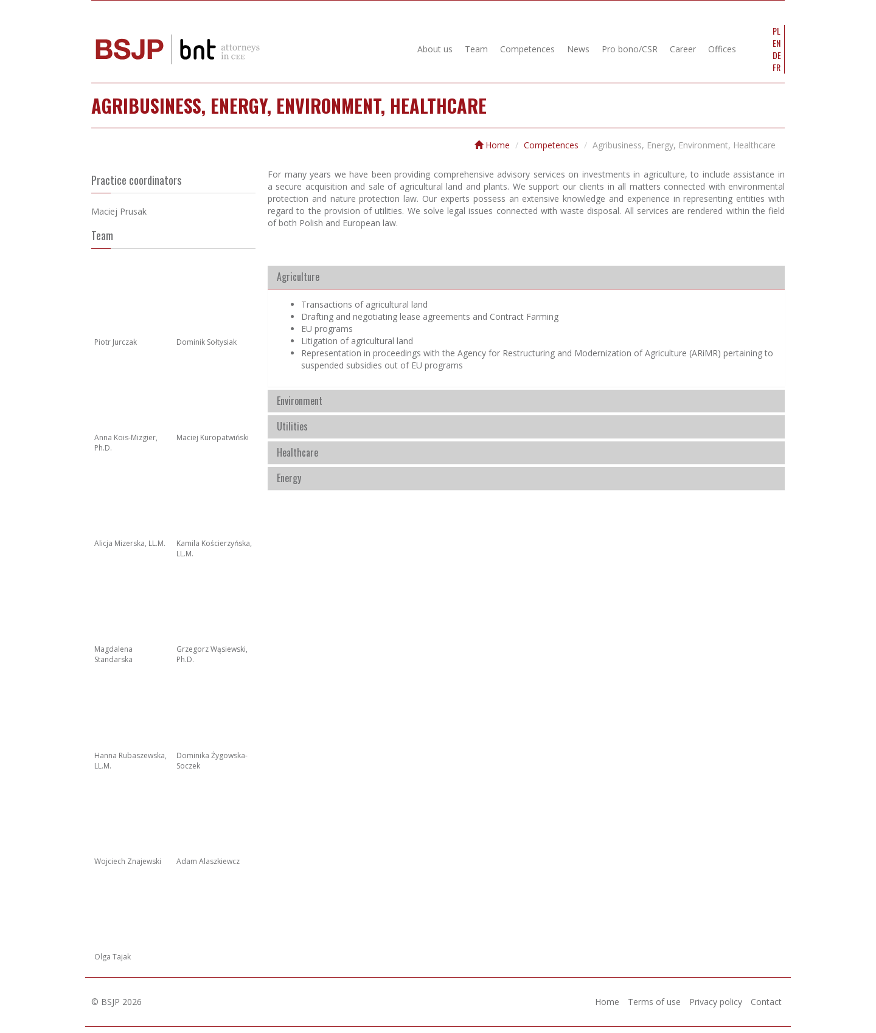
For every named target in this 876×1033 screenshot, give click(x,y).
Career (683, 49)
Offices (722, 49)
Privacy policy (715, 1001)
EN (776, 43)
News (578, 49)
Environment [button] (299, 401)
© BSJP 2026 (116, 1001)
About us (435, 49)
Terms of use (654, 1001)
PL (776, 31)
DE (777, 55)
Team (476, 49)
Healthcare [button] (297, 452)
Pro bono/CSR (630, 49)
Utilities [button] (292, 426)
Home (492, 145)
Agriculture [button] (298, 277)
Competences (527, 49)
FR (776, 67)
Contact (766, 1001)
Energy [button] (289, 478)
